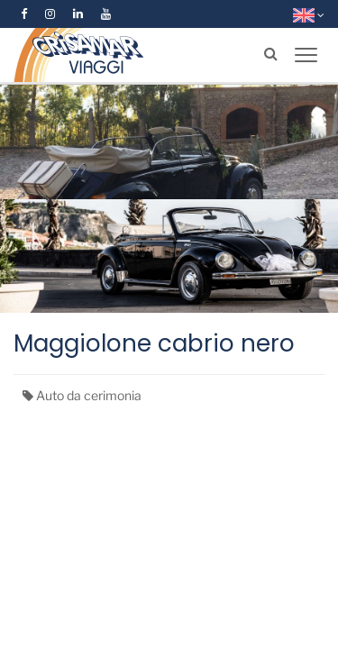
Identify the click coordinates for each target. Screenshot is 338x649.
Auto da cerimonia (89, 395)
